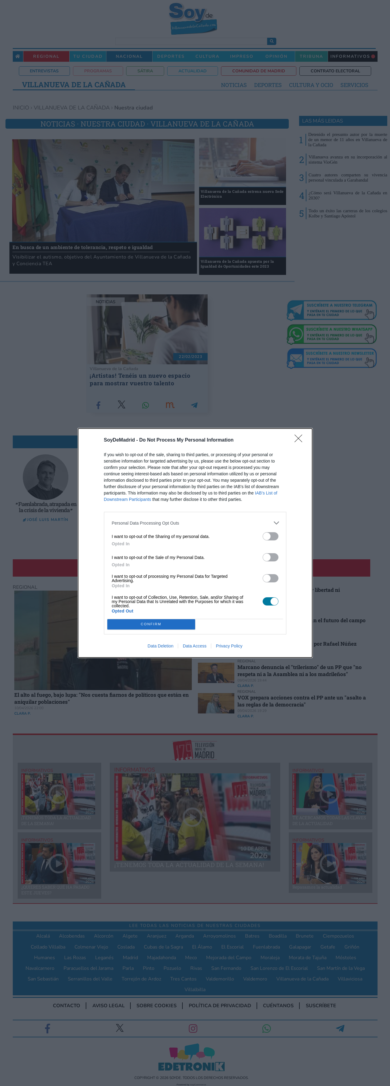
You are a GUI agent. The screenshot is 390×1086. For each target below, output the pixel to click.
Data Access (194, 646)
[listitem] (195, 523)
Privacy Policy (229, 646)
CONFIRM (151, 624)
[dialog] (195, 543)
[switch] (270, 536)
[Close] (300, 440)
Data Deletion (161, 646)
